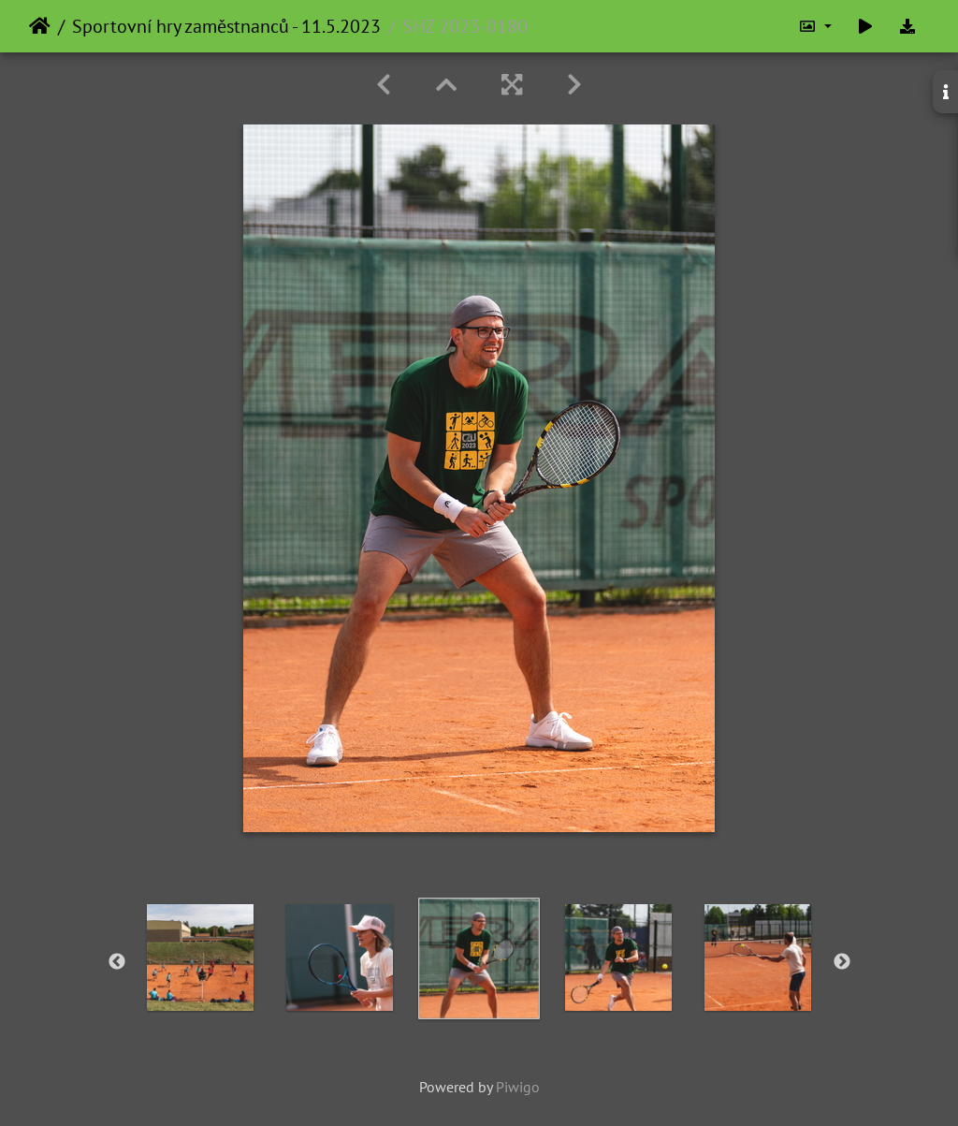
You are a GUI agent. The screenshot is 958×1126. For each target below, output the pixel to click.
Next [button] (842, 962)
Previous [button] (117, 962)
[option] (200, 957)
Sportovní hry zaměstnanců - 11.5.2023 (226, 26)
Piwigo (518, 1086)
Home (40, 26)
